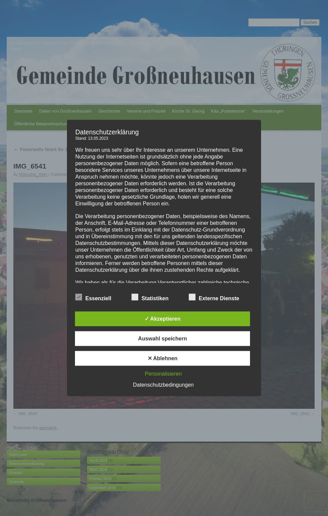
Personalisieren (163, 374)
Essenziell (93, 297)
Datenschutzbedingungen (163, 385)
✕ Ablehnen (163, 358)
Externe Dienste (214, 297)
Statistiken (150, 297)
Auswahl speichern (162, 338)
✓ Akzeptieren (163, 319)
